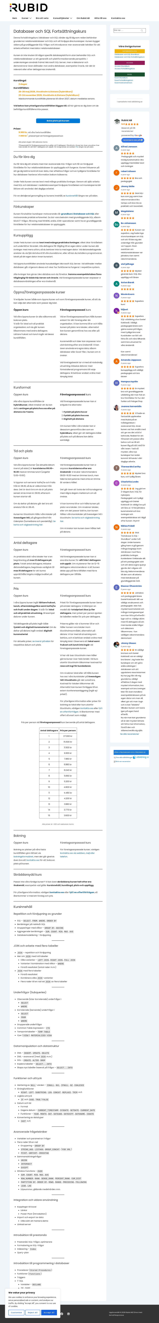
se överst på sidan (41, 641)
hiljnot (124, 309)
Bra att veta (42, 18)
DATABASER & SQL (130, 51)
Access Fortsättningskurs (125, 68)
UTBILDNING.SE (140, 752)
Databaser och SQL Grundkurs (127, 54)
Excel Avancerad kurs (123, 83)
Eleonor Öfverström (131, 586)
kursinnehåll (72, 195)
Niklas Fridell (128, 525)
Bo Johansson (128, 223)
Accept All (49, 1312)
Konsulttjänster (63, 18)
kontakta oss (86, 708)
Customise (16, 1312)
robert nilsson (128, 171)
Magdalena (127, 211)
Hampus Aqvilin (129, 381)
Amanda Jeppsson (131, 359)
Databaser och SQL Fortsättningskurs (130, 57)
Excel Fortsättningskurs (124, 80)
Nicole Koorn (127, 294)
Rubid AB (126, 120)
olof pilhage (127, 264)
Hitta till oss (100, 18)
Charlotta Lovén (130, 481)
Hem (14, 18)
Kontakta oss (118, 18)
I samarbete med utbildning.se (129, 102)
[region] (32, 1303)
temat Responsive (116, 1315)
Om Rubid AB (83, 18)
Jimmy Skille (127, 186)
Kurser (27, 18)
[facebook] (61, 1313)
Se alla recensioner (129, 734)
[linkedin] (68, 1313)
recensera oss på (133, 140)
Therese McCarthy (131, 466)
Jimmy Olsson (128, 643)
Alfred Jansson (129, 146)
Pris (77, 147)
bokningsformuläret (23, 856)
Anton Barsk (127, 282)
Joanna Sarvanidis (131, 406)
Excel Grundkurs (121, 78)
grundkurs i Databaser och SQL (77, 213)
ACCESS (129, 63)
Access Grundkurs (122, 66)
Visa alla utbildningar (124, 757)
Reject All (33, 1312)
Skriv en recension (123, 761)
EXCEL (129, 74)
